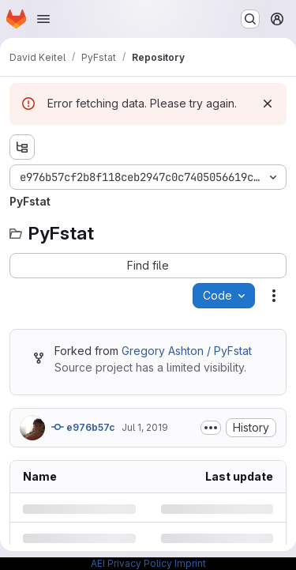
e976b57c (83, 427)
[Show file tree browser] (22, 147)
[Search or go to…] (250, 18)
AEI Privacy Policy (131, 563)
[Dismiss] (267, 103)
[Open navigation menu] (43, 19)
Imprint (190, 563)
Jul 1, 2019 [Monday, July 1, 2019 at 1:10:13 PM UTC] (145, 427)
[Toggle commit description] (210, 428)
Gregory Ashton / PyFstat (187, 350)
